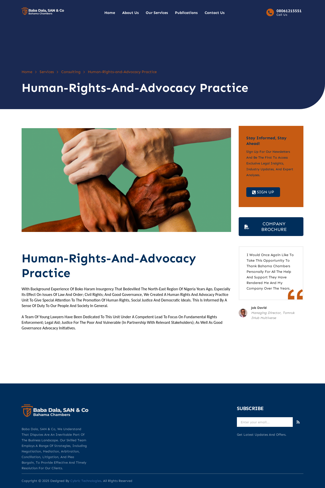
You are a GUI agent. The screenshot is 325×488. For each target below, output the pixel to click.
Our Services (157, 12)
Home (109, 12)
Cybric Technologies (85, 481)
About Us (130, 12)
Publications (186, 12)
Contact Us (214, 12)
